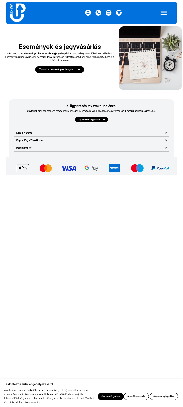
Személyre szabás (99, 396)
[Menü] (164, 13)
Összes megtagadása (131, 396)
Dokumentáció (24, 147)
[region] (91, 393)
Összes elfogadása (164, 396)
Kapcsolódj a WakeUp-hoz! (30, 140)
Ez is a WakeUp (24, 132)
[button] (91, 133)
